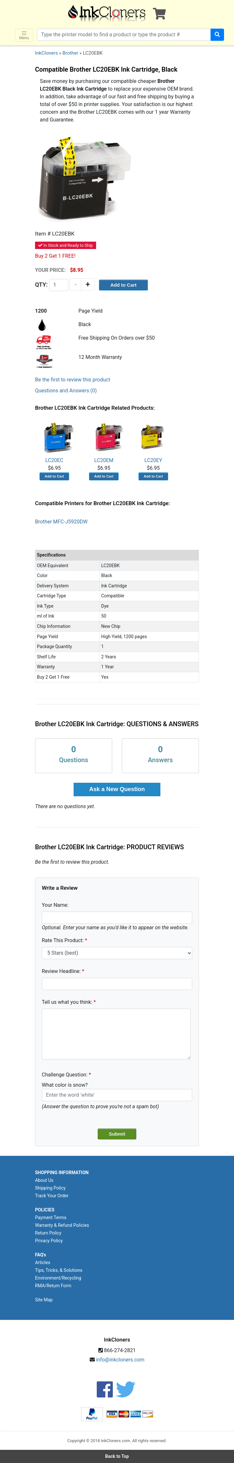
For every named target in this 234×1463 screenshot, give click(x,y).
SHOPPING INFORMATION (62, 1172)
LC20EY (153, 440)
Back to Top (117, 1456)
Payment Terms (50, 1217)
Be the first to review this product (72, 380)
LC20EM (104, 440)
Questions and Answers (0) (66, 391)
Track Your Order (51, 1195)
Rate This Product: (63, 940)
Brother (70, 53)
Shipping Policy (50, 1188)
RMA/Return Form (53, 1285)
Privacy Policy (49, 1240)
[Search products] (124, 35)
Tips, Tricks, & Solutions (58, 1270)
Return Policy (48, 1233)
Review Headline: (61, 971)
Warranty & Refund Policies (62, 1225)
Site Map (44, 1299)
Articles (42, 1262)
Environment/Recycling (58, 1277)
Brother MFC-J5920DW (61, 522)
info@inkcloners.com (120, 1360)
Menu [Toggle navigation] (24, 35)
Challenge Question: (64, 1075)
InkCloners (46, 53)
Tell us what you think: (67, 1002)
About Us (44, 1180)
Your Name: (55, 905)
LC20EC (54, 440)
